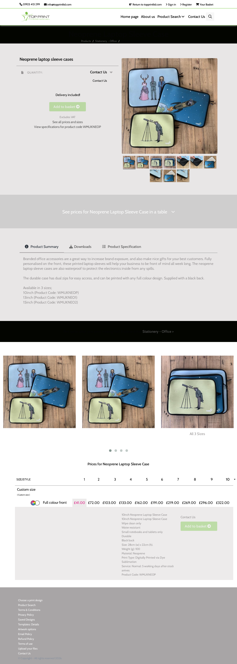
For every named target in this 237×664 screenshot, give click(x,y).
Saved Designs (26, 619)
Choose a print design (30, 600)
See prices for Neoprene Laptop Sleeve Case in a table (118, 212)
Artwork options (27, 629)
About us (148, 16)
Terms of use (25, 643)
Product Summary (42, 247)
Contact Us (196, 16)
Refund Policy (26, 638)
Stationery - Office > (158, 331)
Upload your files (27, 648)
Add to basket (67, 107)
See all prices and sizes (67, 122)
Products (86, 41)
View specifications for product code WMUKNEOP (67, 127)
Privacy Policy (26, 614)
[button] (67, 72)
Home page (129, 16)
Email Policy (25, 634)
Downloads (80, 247)
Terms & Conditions (29, 609)
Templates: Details (28, 624)
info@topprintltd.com (57, 4)
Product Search (171, 16)
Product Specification (121, 247)
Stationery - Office (106, 41)
